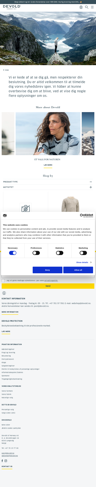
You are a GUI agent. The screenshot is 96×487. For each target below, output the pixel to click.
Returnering (6, 356)
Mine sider (6, 425)
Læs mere (48, 165)
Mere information (10, 312)
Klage (4, 362)
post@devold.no (8, 453)
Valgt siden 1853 (8, 413)
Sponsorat (5, 376)
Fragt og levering (8, 353)
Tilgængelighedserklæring (12, 379)
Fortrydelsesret (8, 359)
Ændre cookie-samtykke (11, 428)
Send (48, 286)
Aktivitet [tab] (8, 187)
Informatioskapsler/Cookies (12, 372)
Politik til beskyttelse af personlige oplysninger (20, 369)
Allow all (78, 270)
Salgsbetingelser (8, 366)
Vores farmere (7, 391)
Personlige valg (8, 410)
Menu (92, 7)
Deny (47, 270)
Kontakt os (7, 466)
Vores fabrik (6, 394)
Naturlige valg (7, 398)
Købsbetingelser (8, 349)
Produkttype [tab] (10, 182)
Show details (82, 262)
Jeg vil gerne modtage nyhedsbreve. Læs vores (32, 281)
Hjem (7, 70)
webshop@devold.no (10, 456)
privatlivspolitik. (51, 280)
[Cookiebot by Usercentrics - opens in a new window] (82, 215)
